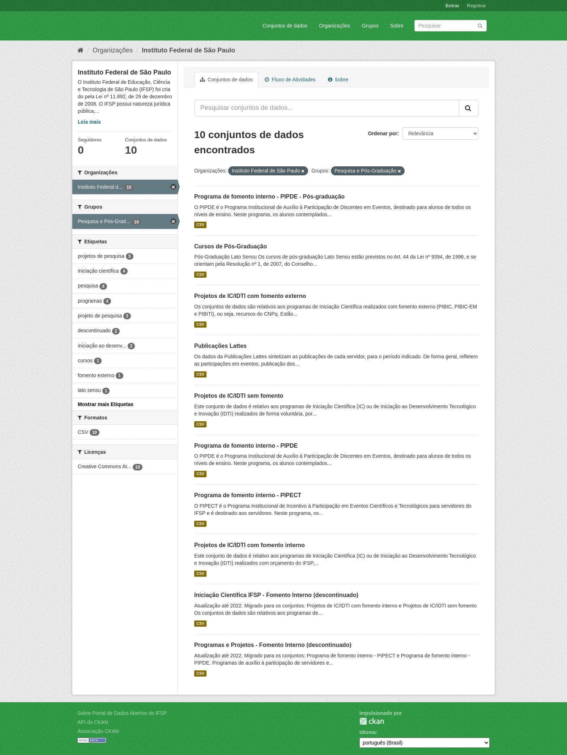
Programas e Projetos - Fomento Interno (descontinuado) (272, 645)
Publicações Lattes (220, 346)
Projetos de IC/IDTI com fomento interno (249, 545)
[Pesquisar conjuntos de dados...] (326, 108)
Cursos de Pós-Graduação (230, 246)
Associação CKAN (98, 731)
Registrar (476, 5)
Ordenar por (382, 133)
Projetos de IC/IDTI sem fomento (238, 396)
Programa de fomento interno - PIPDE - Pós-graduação (269, 196)
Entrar (452, 5)
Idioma (367, 732)
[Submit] (480, 25)
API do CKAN (92, 722)
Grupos (370, 26)
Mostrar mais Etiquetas (105, 404)
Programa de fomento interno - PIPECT (247, 495)
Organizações (334, 26)
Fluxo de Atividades (290, 79)
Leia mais (89, 122)
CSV (200, 225)
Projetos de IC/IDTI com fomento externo (250, 296)
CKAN (371, 721)
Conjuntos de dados (285, 26)
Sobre (397, 26)
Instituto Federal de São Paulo (188, 50)
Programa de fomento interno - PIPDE (246, 446)
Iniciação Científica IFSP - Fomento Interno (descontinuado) (276, 595)
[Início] (80, 50)
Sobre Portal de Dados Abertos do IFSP (122, 713)
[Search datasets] (450, 25)
